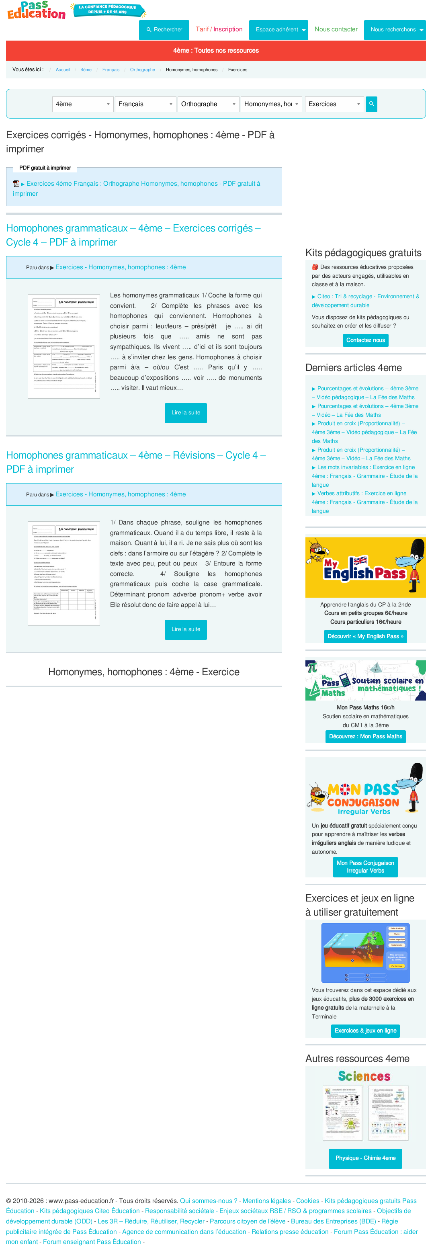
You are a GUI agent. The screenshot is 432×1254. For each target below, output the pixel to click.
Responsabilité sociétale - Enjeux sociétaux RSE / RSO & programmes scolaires (258, 1211)
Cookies (307, 1201)
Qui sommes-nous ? (208, 1201)
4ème (86, 70)
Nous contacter (336, 29)
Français (110, 70)
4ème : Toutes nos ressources (216, 50)
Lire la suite (186, 413)
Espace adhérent (277, 30)
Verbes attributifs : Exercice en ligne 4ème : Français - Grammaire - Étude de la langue (365, 502)
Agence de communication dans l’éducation (184, 1232)
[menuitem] (164, 30)
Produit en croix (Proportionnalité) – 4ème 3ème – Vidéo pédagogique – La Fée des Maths (364, 432)
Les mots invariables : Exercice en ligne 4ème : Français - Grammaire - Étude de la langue (365, 476)
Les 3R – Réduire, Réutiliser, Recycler (151, 1221)
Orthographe (142, 70)
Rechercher (164, 29)
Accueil (63, 70)
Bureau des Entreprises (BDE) (333, 1221)
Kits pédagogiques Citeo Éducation (90, 1211)
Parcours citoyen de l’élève (248, 1221)
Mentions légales (267, 1201)
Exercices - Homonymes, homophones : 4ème (120, 267)
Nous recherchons (393, 30)
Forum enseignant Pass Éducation (92, 1242)
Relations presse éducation (290, 1232)
